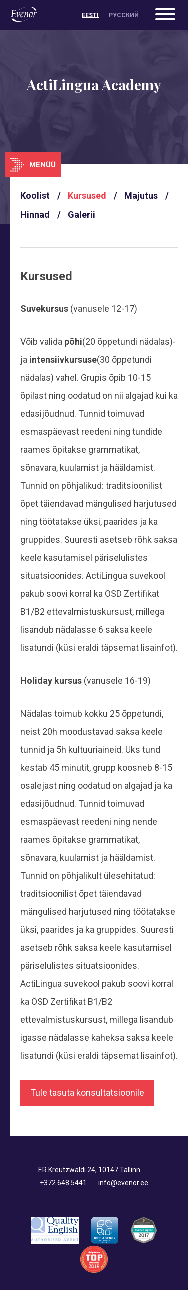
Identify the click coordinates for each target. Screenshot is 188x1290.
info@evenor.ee (123, 1183)
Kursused (87, 195)
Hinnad (35, 214)
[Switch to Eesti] (90, 15)
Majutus (141, 195)
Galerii (81, 214)
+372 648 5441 (63, 1183)
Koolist (35, 195)
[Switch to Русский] (124, 15)
